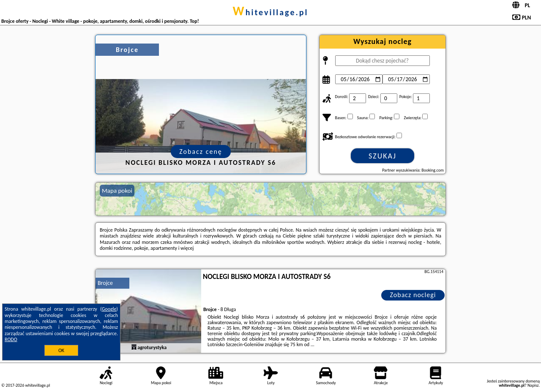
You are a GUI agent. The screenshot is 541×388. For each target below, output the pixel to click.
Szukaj (382, 156)
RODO (11, 339)
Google (109, 309)
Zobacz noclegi (413, 295)
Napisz (533, 385)
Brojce (105, 283)
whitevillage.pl (271, 12)
